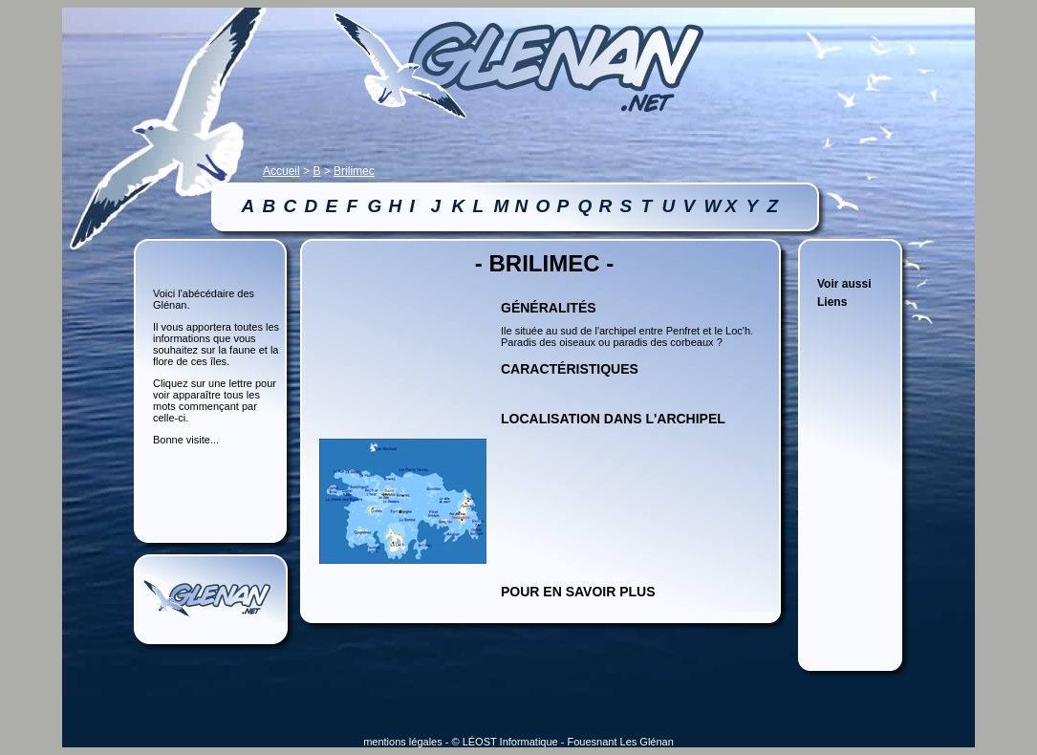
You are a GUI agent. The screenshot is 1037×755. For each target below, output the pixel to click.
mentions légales (403, 741)
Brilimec (354, 171)
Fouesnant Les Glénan (621, 741)
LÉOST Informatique (510, 741)
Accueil (281, 171)
